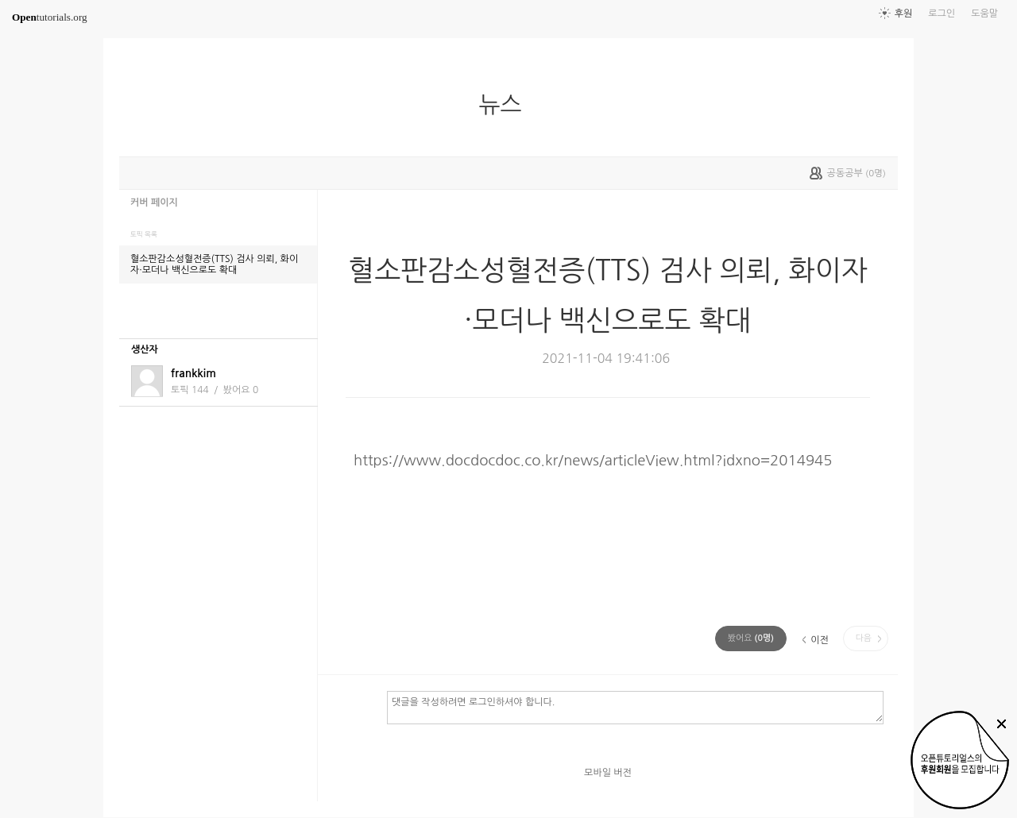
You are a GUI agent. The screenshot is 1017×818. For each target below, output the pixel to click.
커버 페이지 (154, 202)
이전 (819, 640)
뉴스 (506, 105)
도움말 (984, 13)
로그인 (941, 13)
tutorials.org (49, 17)
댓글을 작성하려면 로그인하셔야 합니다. (635, 707)
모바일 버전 (608, 772)
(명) (751, 638)
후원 (904, 13)
